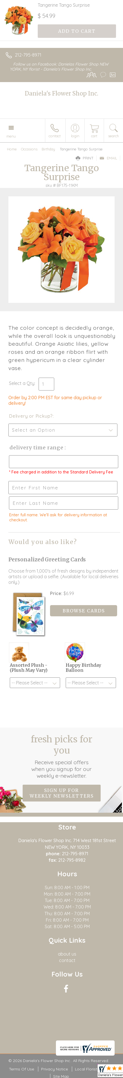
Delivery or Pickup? (31, 416)
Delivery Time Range (36, 447)
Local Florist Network (94, 1069)
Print (85, 158)
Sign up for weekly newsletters (62, 793)
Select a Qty (21, 383)
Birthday (48, 149)
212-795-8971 (28, 55)
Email (108, 158)
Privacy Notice (54, 1069)
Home (12, 149)
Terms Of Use (21, 1069)
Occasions (29, 149)
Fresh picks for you (61, 756)
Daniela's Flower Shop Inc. (61, 93)
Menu (11, 136)
